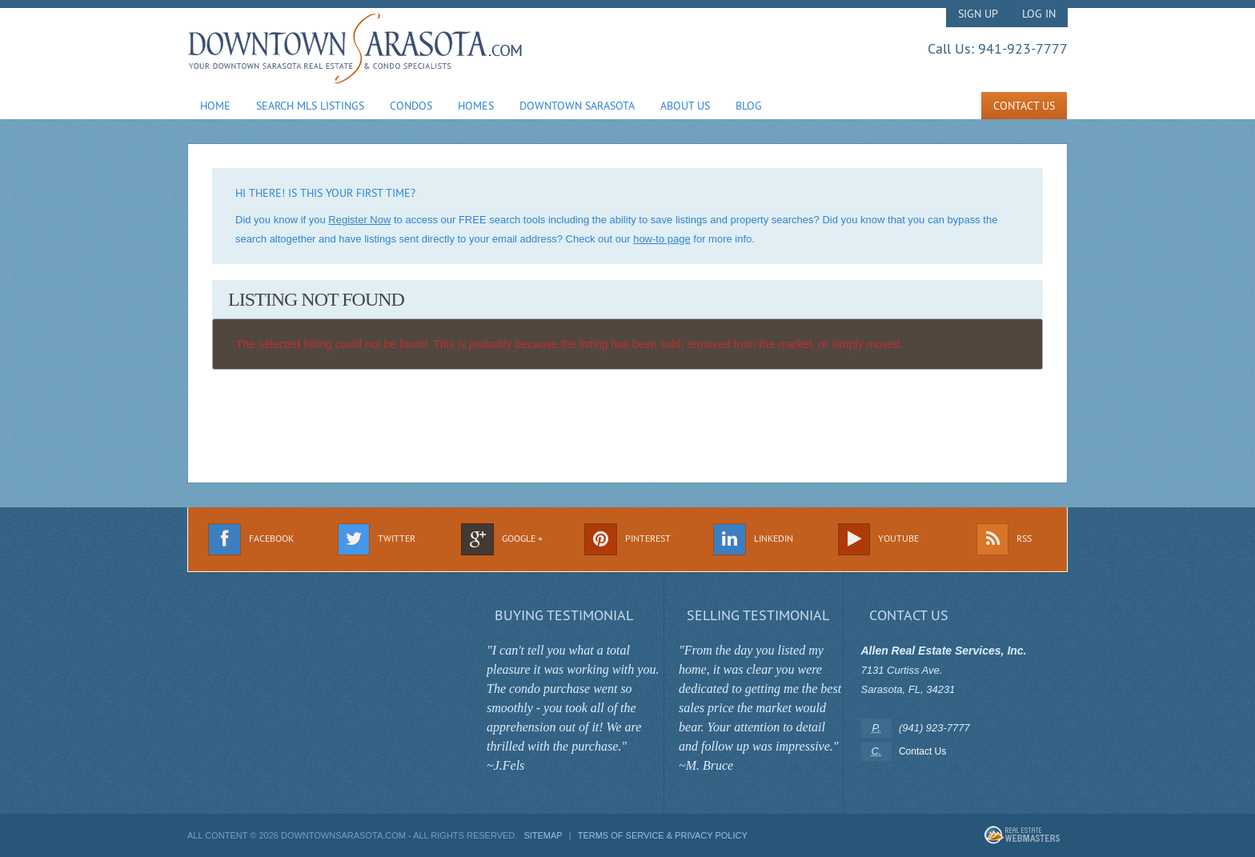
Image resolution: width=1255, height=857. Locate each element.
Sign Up (978, 13)
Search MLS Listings (310, 105)
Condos (411, 105)
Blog (749, 105)
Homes (476, 105)
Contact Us (1024, 105)
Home (215, 105)
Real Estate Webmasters (1022, 835)
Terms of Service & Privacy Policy (663, 835)
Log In (1039, 13)
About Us (685, 105)
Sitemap (542, 835)
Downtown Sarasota (577, 105)
